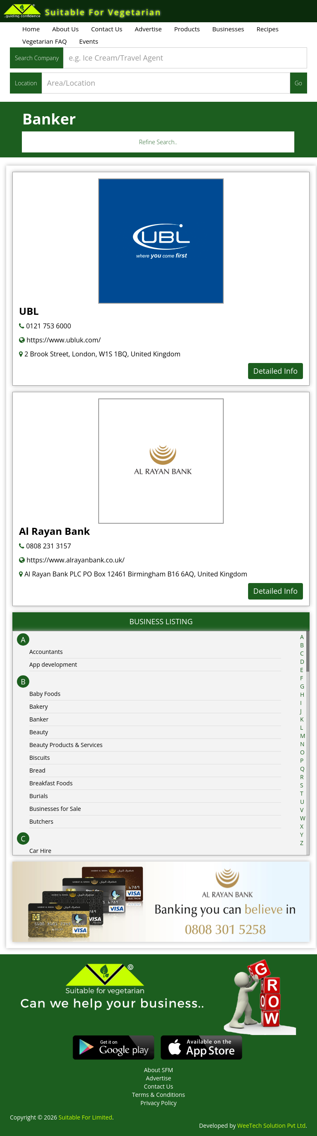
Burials (38, 796)
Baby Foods (44, 694)
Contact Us (107, 29)
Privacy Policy (158, 1103)
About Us (65, 29)
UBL (29, 311)
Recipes (267, 29)
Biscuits (39, 757)
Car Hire (40, 851)
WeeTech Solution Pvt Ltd (271, 1125)
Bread (37, 770)
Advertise (148, 29)
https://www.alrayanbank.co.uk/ (72, 559)
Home (31, 29)
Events (88, 41)
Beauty (38, 732)
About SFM (158, 1070)
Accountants (46, 652)
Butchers (41, 821)
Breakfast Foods (51, 783)
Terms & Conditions (158, 1095)
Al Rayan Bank (54, 531)
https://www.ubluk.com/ (60, 339)
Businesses (228, 29)
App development (53, 664)
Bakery (38, 706)
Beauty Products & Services (66, 745)
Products (187, 29)
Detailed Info (275, 371)
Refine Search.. (158, 142)
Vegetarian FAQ (44, 41)
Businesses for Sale (55, 809)
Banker (38, 719)
